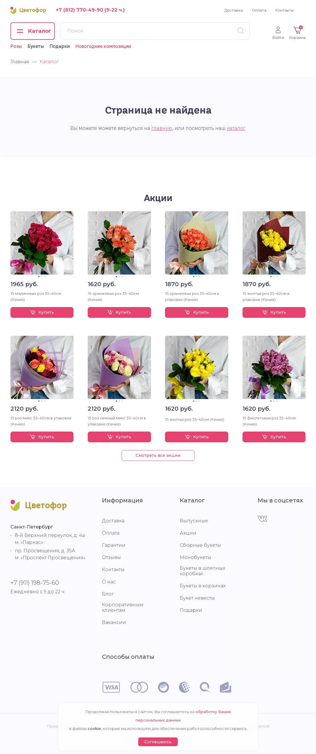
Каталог (192, 500)
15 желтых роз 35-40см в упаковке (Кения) (266, 296)
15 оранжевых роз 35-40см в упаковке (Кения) (192, 296)
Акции (158, 197)
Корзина (297, 33)
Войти (278, 33)
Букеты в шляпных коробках (202, 570)
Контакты (284, 10)
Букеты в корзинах (203, 586)
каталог (236, 128)
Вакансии (114, 622)
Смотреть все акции (158, 455)
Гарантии (113, 545)
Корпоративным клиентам (122, 607)
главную (161, 128)
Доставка (234, 10)
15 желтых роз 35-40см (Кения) (194, 419)
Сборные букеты (200, 545)
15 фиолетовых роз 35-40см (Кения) (269, 421)
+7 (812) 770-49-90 (79, 10)
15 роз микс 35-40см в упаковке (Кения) (40, 421)
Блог (108, 594)
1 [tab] (39, 276)
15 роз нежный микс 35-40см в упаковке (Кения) (117, 421)
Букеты (36, 46)
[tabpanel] (42, 243)
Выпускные (194, 521)
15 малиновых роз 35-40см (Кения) (35, 296)
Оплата (259, 10)
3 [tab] (44, 276)
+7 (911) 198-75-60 (34, 582)
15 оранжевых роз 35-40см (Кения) (113, 296)
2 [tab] (41, 276)
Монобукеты (195, 557)
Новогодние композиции (103, 46)
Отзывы (111, 557)
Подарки (60, 46)
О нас (109, 582)
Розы (16, 46)
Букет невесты (197, 598)
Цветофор (28, 10)
